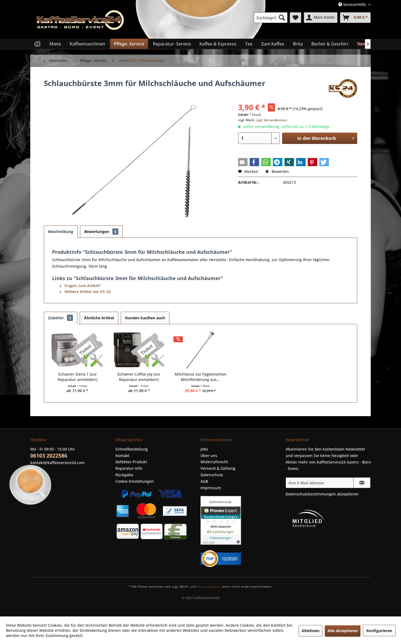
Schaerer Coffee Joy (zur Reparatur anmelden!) (139, 377)
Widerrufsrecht (214, 461)
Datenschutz (212, 474)
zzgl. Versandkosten (271, 120)
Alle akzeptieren (343, 630)
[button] (243, 162)
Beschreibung (60, 231)
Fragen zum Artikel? (80, 285)
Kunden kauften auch (145, 317)
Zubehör (60, 317)
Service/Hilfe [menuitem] (352, 4)
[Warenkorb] (355, 17)
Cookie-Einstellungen (134, 481)
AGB (204, 481)
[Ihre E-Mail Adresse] (320, 482)
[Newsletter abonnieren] (361, 482)
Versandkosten (208, 586)
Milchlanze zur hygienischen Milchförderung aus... (200, 377)
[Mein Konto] (320, 17)
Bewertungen (101, 231)
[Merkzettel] (295, 17)
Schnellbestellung (131, 449)
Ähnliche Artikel (99, 317)
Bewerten (277, 171)
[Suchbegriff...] (270, 17)
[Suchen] (282, 17)
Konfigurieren (379, 630)
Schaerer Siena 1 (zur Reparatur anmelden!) (78, 377)
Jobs (204, 449)
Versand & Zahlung (218, 468)
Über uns (209, 455)
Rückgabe (124, 474)
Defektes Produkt (131, 461)
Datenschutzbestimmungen (311, 494)
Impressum (211, 487)
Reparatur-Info (128, 468)
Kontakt (122, 455)
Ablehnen (310, 630)
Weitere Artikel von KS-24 (85, 291)
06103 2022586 (48, 455)
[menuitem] (270, 17)
